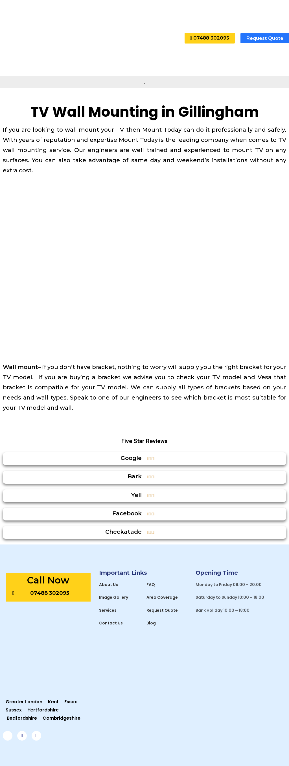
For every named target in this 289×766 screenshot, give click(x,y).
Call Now (48, 580)
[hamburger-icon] (144, 82)
